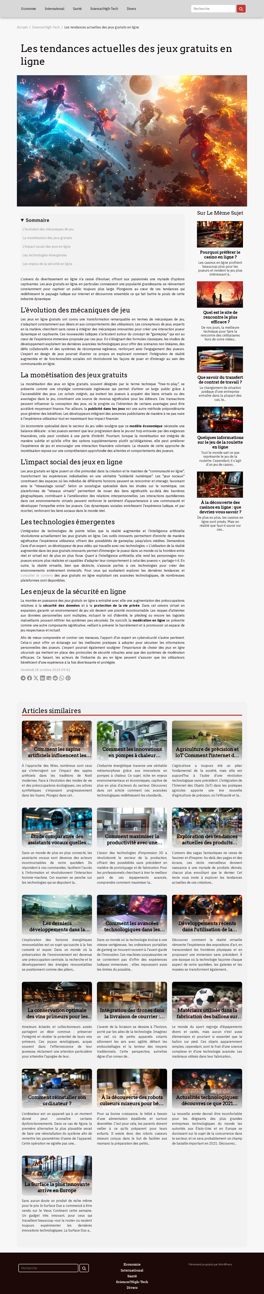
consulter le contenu (37, 575)
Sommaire (37, 220)
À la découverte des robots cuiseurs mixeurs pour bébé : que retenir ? (132, 1104)
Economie (28, 9)
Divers (131, 9)
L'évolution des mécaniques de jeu (48, 229)
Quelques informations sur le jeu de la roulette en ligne (220, 442)
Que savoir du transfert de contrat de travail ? (220, 380)
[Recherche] (213, 9)
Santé (77, 9)
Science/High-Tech (104, 9)
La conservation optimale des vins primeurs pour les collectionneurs (57, 1017)
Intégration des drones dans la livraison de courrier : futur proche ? (132, 1017)
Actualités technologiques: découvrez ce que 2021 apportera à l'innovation (207, 1104)
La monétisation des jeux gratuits (47, 238)
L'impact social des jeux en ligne (47, 246)
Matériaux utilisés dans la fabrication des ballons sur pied (207, 1017)
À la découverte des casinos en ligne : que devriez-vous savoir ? (220, 507)
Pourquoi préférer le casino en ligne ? (220, 254)
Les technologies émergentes (45, 255)
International (54, 9)
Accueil (22, 27)
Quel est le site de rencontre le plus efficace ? (220, 317)
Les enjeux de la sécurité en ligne (47, 264)
